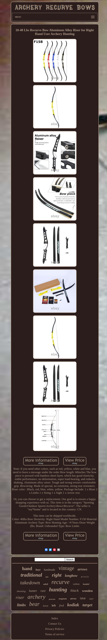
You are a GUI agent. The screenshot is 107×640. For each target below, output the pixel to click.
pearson (52, 599)
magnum (63, 598)
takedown (30, 582)
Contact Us (54, 623)
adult (45, 584)
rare (43, 591)
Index (54, 618)
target (87, 605)
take (47, 577)
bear (34, 604)
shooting (21, 591)
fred (61, 605)
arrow (73, 598)
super (91, 599)
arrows (82, 569)
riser (20, 597)
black (75, 590)
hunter (33, 591)
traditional (31, 575)
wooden (87, 591)
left (54, 605)
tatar (83, 598)
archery (36, 597)
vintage (66, 568)
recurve (61, 582)
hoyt (38, 569)
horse (45, 606)
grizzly (85, 577)
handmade (49, 569)
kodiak (73, 604)
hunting (58, 589)
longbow (71, 576)
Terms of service (54, 634)
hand (27, 568)
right (56, 575)
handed (86, 584)
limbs (21, 605)
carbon (76, 584)
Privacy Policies (54, 629)
